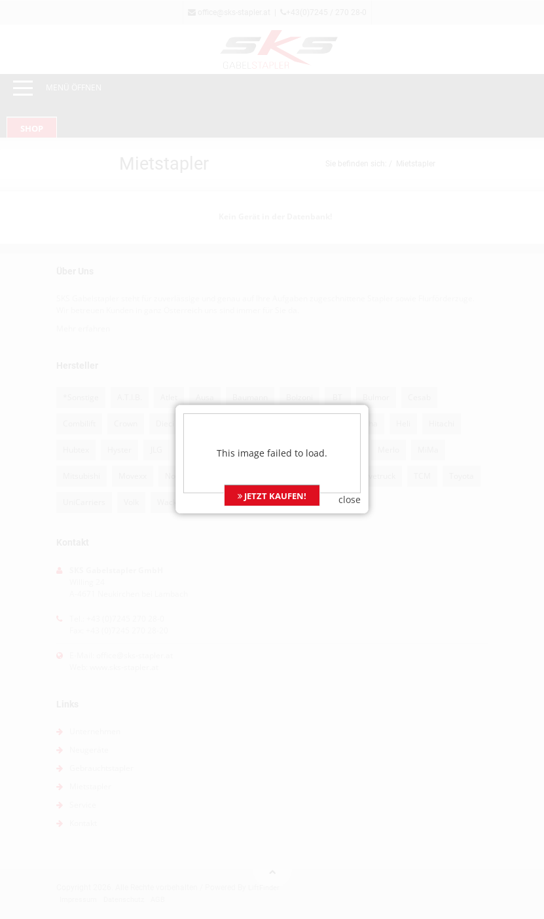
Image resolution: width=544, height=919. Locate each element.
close (349, 482)
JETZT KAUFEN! (272, 478)
